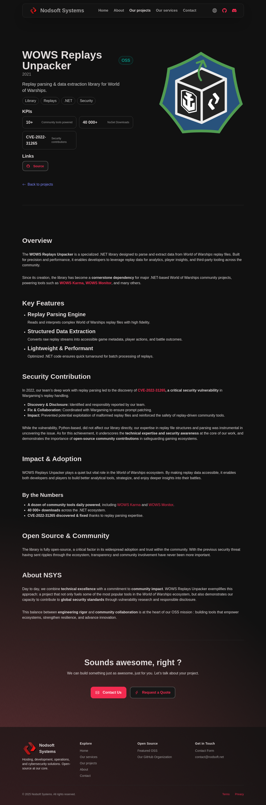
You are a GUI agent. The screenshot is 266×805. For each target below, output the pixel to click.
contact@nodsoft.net (209, 757)
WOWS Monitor (161, 505)
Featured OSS (148, 750)
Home (103, 10)
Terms (226, 794)
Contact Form (204, 750)
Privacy (239, 794)
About (119, 10)
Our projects (140, 10)
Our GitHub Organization (155, 757)
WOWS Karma (129, 505)
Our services (167, 10)
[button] (214, 10)
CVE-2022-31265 (151, 390)
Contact (189, 10)
